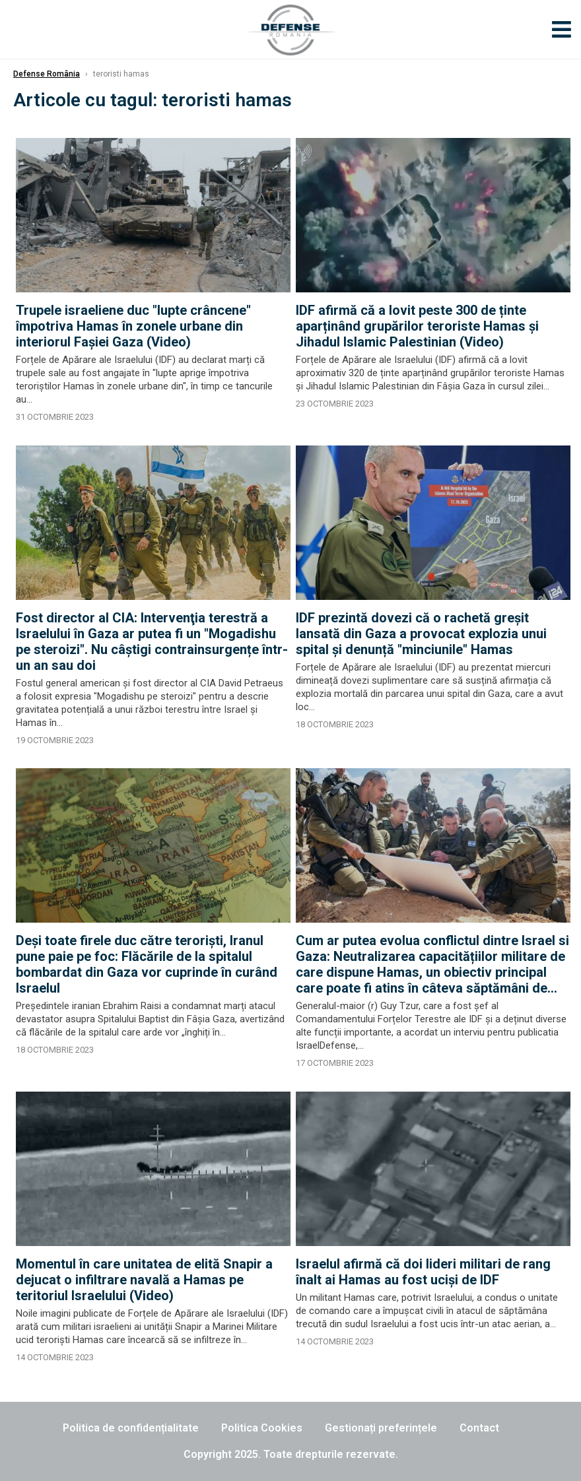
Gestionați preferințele (381, 1428)
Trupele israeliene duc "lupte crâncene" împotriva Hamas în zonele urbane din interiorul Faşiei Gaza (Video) (133, 326)
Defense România (46, 74)
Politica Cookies (261, 1428)
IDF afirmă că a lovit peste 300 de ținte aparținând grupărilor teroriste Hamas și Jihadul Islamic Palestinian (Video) (417, 326)
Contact (479, 1428)
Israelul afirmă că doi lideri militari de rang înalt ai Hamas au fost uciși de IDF (423, 1272)
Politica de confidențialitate (131, 1428)
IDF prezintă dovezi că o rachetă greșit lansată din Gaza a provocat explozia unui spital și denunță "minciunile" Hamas (421, 633)
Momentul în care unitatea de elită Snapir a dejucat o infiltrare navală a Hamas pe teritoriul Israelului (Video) (144, 1279)
